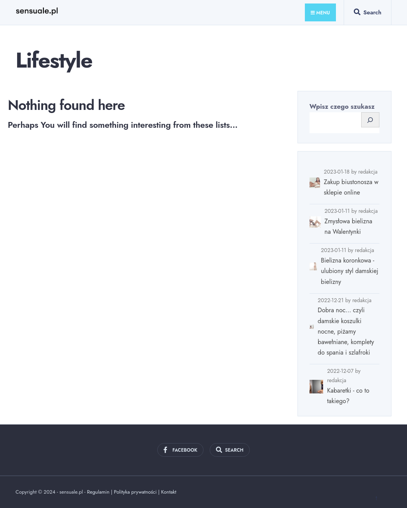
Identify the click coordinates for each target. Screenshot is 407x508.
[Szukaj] (370, 119)
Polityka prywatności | (137, 492)
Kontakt (168, 492)
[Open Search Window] (367, 14)
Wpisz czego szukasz (342, 106)
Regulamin (98, 492)
